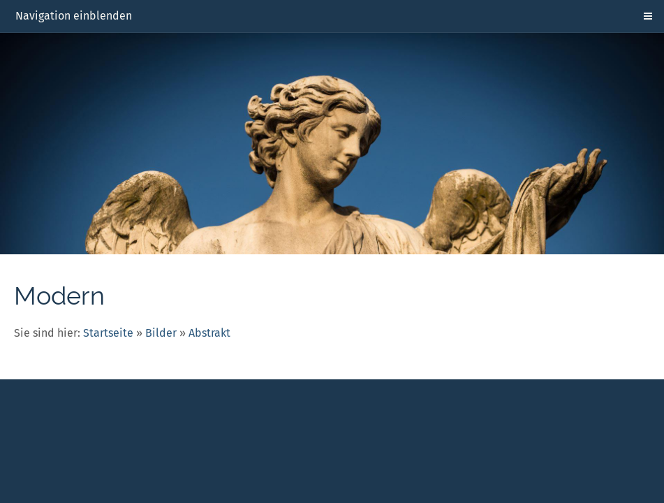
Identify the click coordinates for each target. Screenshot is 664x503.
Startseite (108, 333)
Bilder (161, 333)
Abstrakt (209, 333)
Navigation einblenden (73, 15)
